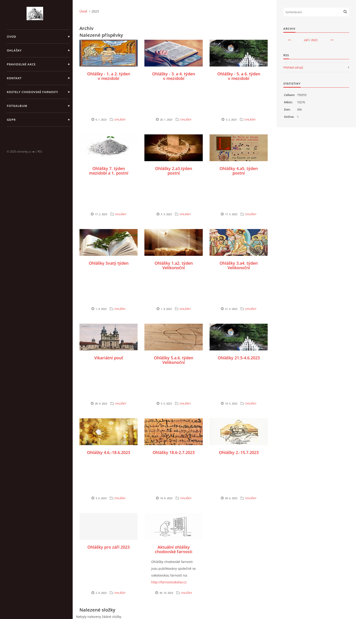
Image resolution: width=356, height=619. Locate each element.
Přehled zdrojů (293, 67)
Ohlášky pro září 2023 (108, 547)
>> (332, 40)
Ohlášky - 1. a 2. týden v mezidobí (108, 76)
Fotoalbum (17, 106)
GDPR (11, 120)
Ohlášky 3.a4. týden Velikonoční (239, 265)
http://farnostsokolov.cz (169, 582)
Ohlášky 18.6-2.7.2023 (174, 452)
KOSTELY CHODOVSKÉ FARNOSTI (32, 92)
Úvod (11, 37)
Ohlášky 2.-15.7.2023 (239, 452)
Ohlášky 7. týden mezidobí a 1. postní (108, 170)
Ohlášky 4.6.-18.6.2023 (108, 452)
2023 (314, 40)
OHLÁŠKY (14, 50)
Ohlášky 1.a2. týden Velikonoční (174, 265)
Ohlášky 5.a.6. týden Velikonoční (173, 360)
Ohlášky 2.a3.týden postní (173, 170)
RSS (39, 151)
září (306, 40)
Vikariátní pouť (108, 357)
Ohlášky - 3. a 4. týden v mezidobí (173, 76)
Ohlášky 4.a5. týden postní (239, 170)
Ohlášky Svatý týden (109, 263)
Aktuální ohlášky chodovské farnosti (173, 549)
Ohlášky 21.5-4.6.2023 (239, 357)
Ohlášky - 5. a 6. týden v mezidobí (238, 76)
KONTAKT (14, 78)
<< (289, 40)
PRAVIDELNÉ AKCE (21, 64)
